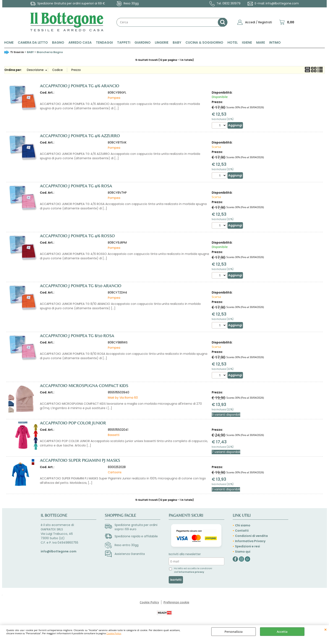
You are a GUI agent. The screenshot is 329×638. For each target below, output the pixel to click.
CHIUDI (325, 629)
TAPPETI (123, 42)
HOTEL (232, 42)
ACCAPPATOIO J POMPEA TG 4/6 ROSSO (77, 235)
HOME (9, 42)
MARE (260, 42)
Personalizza (234, 632)
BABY (177, 42)
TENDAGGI (104, 42)
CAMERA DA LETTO (33, 42)
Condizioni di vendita (251, 536)
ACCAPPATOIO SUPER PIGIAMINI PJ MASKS (80, 460)
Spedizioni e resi (247, 546)
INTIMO (275, 42)
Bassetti (113, 435)
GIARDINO (142, 42)
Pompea (114, 98)
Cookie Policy (113, 633)
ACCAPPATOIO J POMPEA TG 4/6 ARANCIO (79, 85)
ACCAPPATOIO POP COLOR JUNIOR (73, 422)
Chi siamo (242, 525)
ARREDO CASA (80, 42)
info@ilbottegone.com (282, 3)
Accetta (282, 632)
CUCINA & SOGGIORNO (204, 42)
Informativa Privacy (250, 541)
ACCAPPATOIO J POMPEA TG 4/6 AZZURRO (80, 135)
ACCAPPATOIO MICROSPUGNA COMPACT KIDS (84, 385)
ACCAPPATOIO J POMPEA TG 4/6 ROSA (76, 185)
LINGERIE (161, 42)
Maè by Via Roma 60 (123, 397)
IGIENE (247, 42)
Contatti (242, 530)
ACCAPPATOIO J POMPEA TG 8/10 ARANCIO (80, 285)
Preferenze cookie (176, 602)
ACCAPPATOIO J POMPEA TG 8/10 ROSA (77, 335)
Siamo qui (242, 551)
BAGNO (58, 42)
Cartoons (114, 472)
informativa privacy (191, 572)
